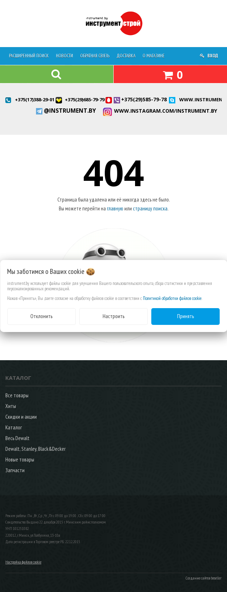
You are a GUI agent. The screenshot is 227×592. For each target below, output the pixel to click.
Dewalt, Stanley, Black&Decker (35, 448)
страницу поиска (150, 208)
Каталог (13, 427)
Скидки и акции (21, 416)
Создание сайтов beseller (204, 578)
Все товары (17, 395)
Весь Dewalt (17, 438)
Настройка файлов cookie (23, 562)
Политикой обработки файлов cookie (172, 298)
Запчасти (15, 470)
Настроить (113, 316)
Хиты (10, 406)
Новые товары (19, 459)
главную (115, 208)
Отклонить (41, 316)
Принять (185, 316)
